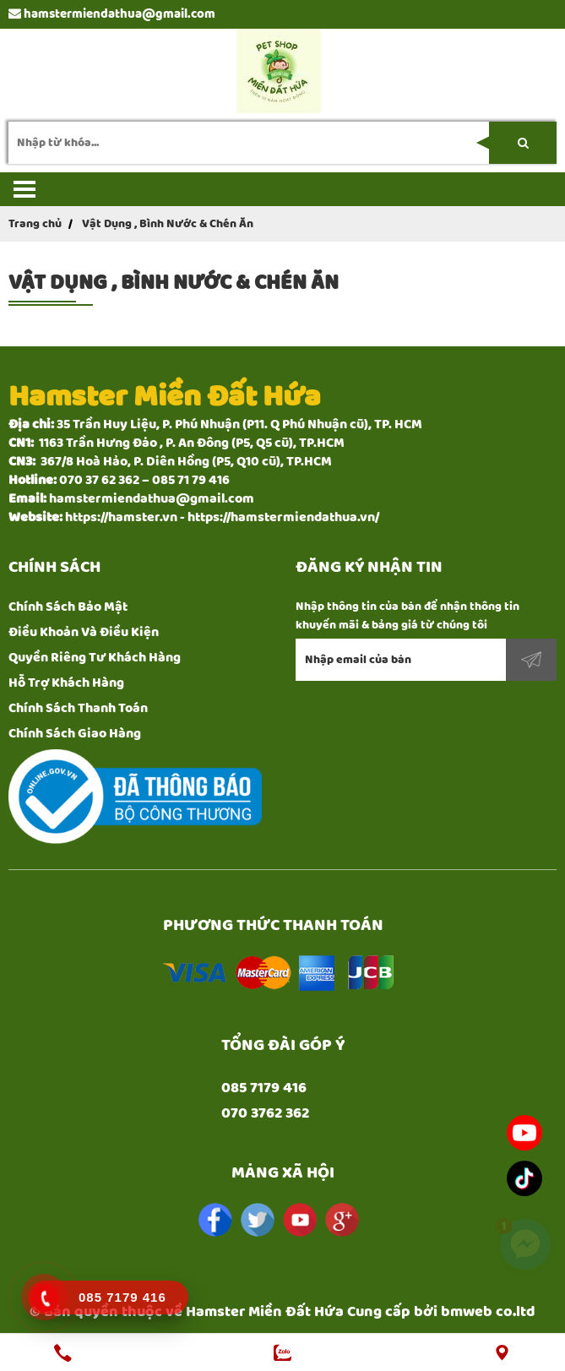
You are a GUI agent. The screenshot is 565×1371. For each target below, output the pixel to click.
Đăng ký (531, 660)
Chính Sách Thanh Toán (78, 708)
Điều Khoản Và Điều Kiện (83, 632)
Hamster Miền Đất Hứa (265, 1312)
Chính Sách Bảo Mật (68, 607)
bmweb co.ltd (488, 1312)
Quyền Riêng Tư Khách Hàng (94, 657)
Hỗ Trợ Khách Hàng (66, 683)
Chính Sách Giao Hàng (74, 733)
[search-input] (282, 143)
